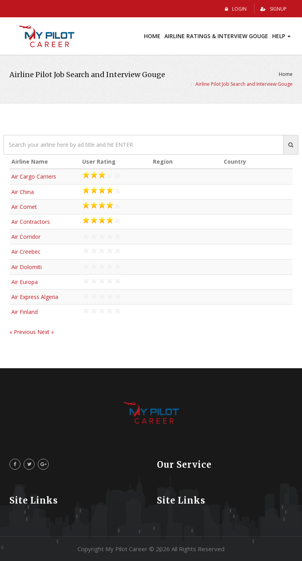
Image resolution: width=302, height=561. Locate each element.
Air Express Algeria (34, 297)
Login (236, 9)
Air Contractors (30, 221)
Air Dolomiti (26, 267)
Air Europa (24, 282)
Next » (45, 332)
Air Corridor (26, 236)
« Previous (23, 332)
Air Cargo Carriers (33, 176)
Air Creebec (26, 251)
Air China (22, 192)
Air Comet (24, 206)
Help (281, 36)
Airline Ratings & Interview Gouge (216, 36)
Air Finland (24, 312)
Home (152, 36)
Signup (273, 9)
